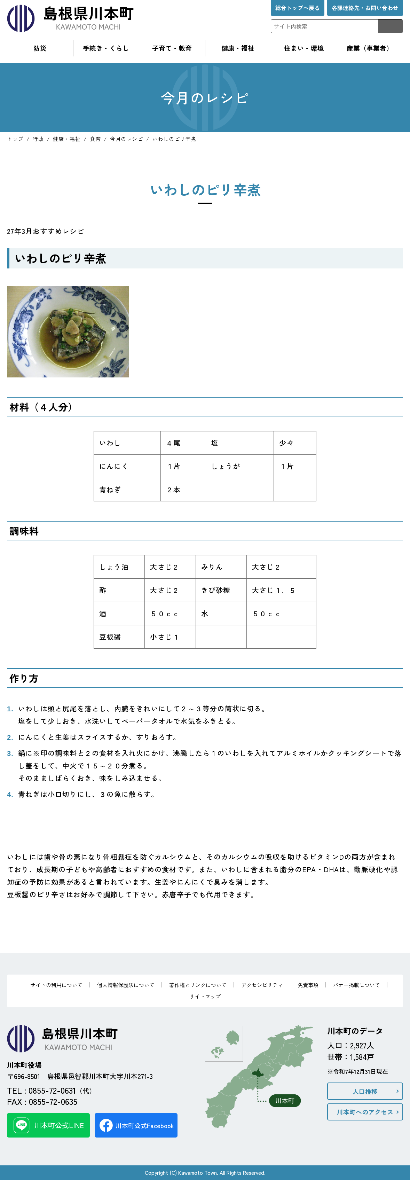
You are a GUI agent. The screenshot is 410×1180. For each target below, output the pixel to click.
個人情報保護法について (126, 984)
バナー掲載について (356, 984)
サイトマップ (205, 996)
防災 (40, 48)
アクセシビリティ (262, 984)
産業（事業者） (370, 48)
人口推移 (365, 1091)
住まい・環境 (304, 48)
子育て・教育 (172, 48)
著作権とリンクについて (198, 984)
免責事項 (308, 984)
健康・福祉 (237, 48)
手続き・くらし (106, 48)
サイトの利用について (56, 984)
